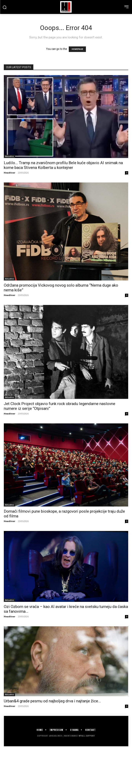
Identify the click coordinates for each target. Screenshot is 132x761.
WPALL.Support (87, 735)
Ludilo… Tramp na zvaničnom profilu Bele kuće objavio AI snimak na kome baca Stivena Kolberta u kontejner (63, 165)
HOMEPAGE (77, 49)
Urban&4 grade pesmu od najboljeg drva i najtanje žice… (52, 701)
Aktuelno (9, 156)
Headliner (9, 172)
